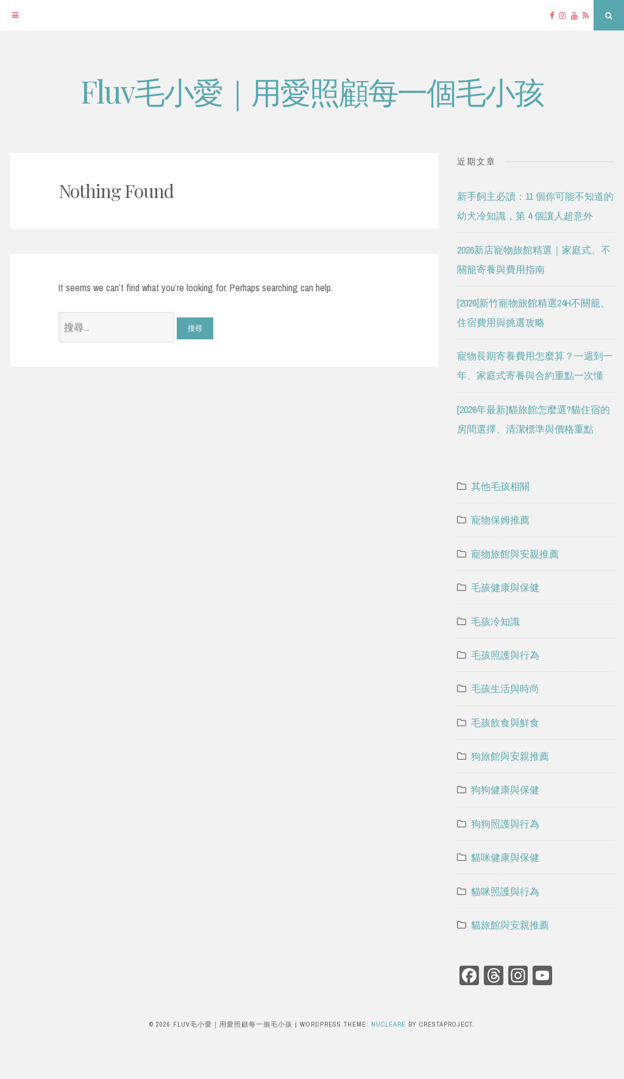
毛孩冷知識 (495, 621)
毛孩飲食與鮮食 (505, 722)
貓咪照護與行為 (505, 891)
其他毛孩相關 (500, 486)
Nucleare (388, 1024)
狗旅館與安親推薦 (510, 756)
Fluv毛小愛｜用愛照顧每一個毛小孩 (312, 91)
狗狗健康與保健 (505, 789)
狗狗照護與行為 (505, 823)
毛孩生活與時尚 (505, 688)
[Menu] (15, 15)
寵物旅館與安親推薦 (515, 554)
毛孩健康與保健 (505, 587)
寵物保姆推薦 (500, 519)
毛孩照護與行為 (505, 655)
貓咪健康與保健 (505, 857)
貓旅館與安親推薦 (510, 925)
